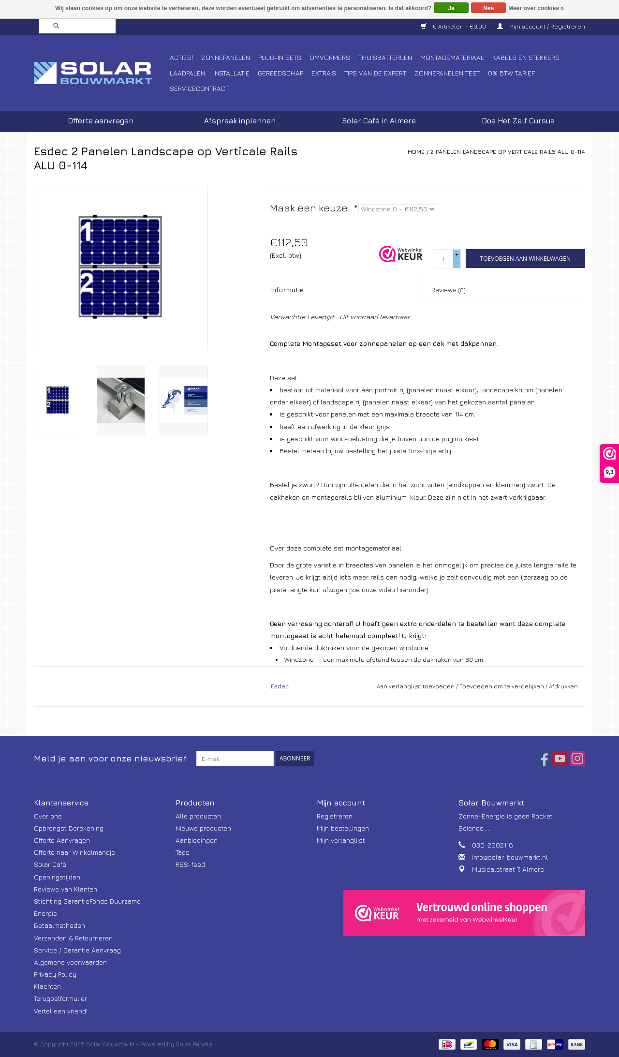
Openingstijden (57, 877)
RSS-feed (190, 864)
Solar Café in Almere (379, 121)
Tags (183, 852)
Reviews (448, 289)
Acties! (181, 57)
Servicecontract (199, 88)
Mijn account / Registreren (541, 26)
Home (416, 151)
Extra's (323, 73)
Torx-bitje (422, 451)
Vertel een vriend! (61, 1011)
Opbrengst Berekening (68, 828)
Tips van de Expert (375, 73)
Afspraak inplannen (240, 121)
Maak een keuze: (313, 208)
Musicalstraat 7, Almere (508, 869)
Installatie (231, 73)
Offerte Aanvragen (62, 840)
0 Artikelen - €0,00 (454, 26)
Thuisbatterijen (385, 57)
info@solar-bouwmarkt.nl (510, 857)
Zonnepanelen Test (447, 73)
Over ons (48, 816)
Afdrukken (563, 686)
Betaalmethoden (59, 925)
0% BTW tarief (511, 73)
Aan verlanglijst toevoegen (416, 686)
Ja (451, 8)
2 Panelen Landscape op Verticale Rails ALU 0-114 (507, 151)
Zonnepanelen (225, 57)
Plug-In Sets (279, 57)
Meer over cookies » (536, 8)
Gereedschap (280, 73)
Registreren (335, 816)
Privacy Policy (55, 974)
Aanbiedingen (197, 840)
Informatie (287, 289)
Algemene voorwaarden (70, 962)
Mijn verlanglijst (341, 840)
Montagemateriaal (452, 57)
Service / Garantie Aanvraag (77, 950)
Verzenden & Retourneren (73, 938)
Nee (488, 8)
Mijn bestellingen (343, 828)
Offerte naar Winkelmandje (74, 852)
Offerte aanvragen (100, 121)
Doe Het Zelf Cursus (518, 121)
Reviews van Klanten (65, 889)
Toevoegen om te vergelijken (502, 686)
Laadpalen (187, 73)
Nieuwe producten (203, 828)
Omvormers (330, 57)
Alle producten (198, 816)
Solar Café (50, 864)
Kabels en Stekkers (526, 57)
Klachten (47, 986)
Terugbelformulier (60, 998)
